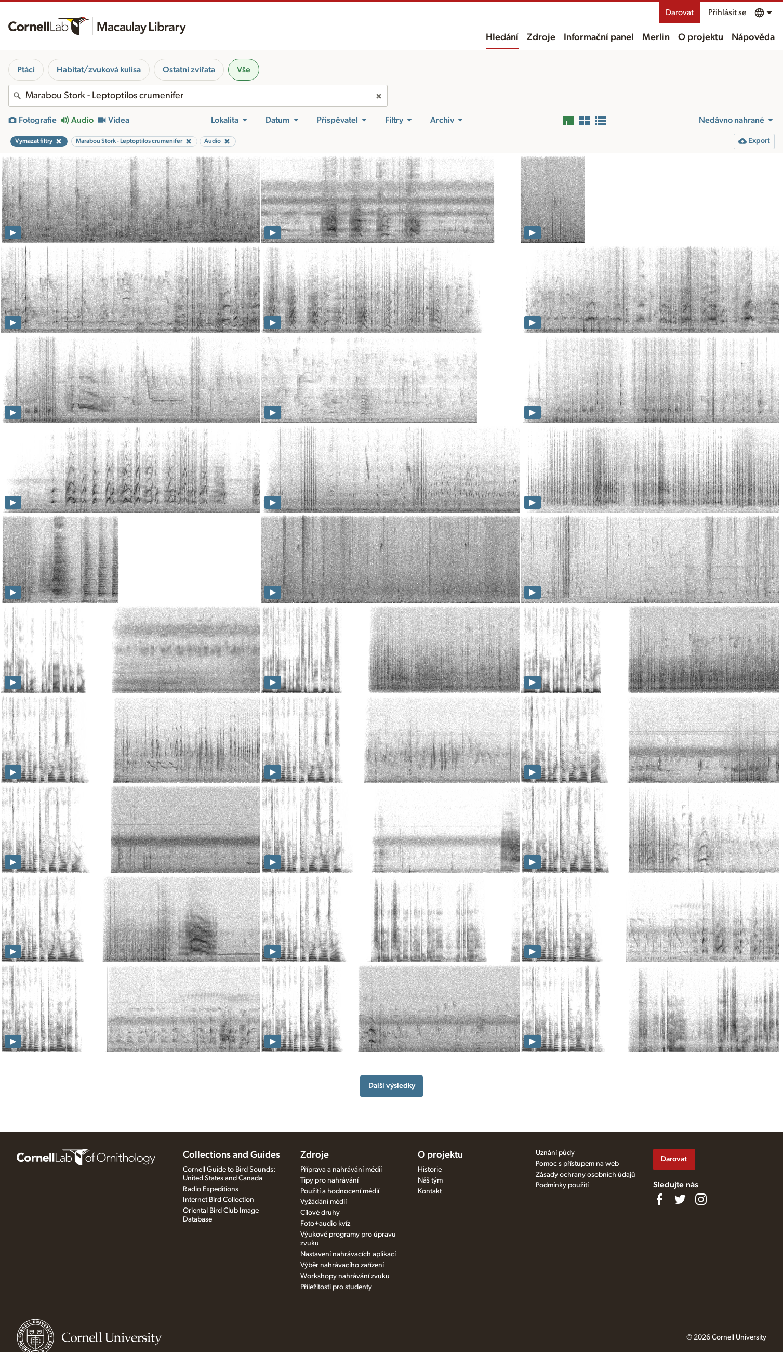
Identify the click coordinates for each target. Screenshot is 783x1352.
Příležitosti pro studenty (336, 1287)
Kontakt (430, 1191)
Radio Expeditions (210, 1189)
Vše (243, 69)
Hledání (502, 37)
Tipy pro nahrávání (329, 1180)
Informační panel (599, 37)
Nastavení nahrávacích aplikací (348, 1254)
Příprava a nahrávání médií (341, 1169)
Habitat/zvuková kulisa (99, 69)
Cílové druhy (320, 1212)
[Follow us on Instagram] (701, 1199)
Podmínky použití (562, 1185)
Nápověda (753, 37)
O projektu (700, 37)
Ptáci (26, 69)
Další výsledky (391, 1086)
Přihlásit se (727, 12)
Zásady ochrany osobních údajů (585, 1174)
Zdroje (541, 37)
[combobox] (197, 95)
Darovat (680, 12)
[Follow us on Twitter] (680, 1199)
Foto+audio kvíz (325, 1223)
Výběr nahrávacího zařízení (342, 1265)
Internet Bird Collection (218, 1199)
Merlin (656, 37)
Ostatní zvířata (189, 69)
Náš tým (430, 1180)
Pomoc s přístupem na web (577, 1163)
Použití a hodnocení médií (339, 1191)
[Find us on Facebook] (659, 1199)
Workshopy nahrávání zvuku (345, 1276)
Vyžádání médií (323, 1201)
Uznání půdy (555, 1153)
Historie (430, 1169)
